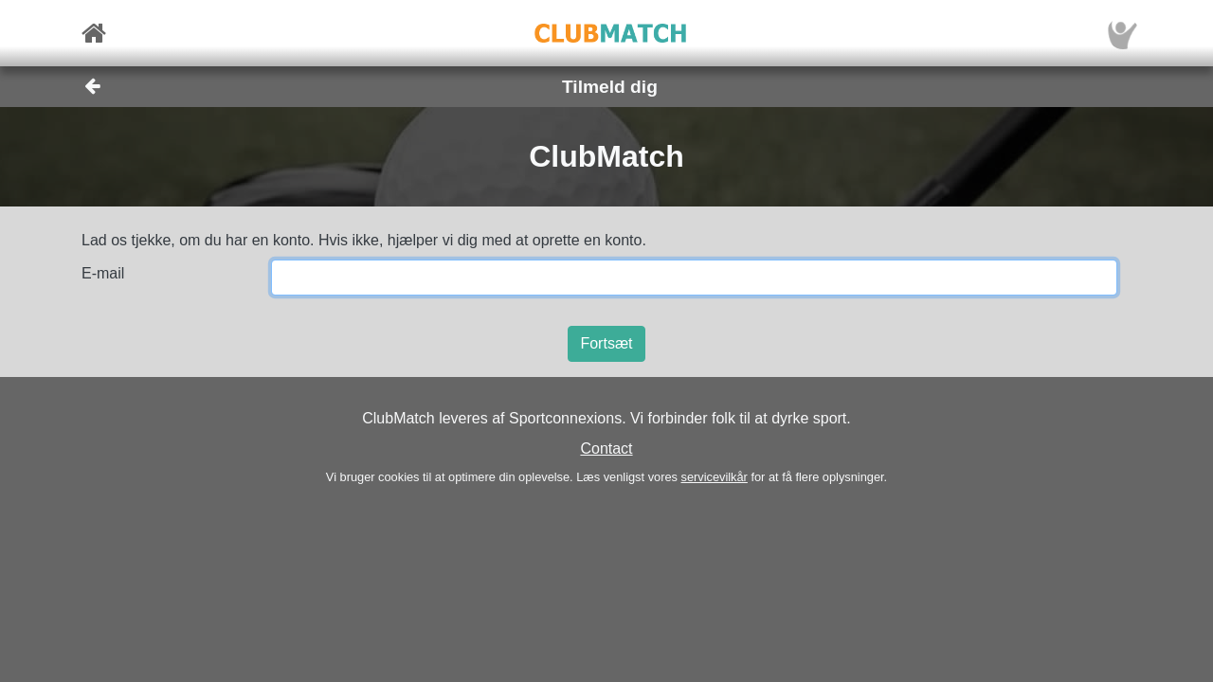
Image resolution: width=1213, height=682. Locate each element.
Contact (606, 448)
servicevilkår (713, 477)
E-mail (102, 273)
